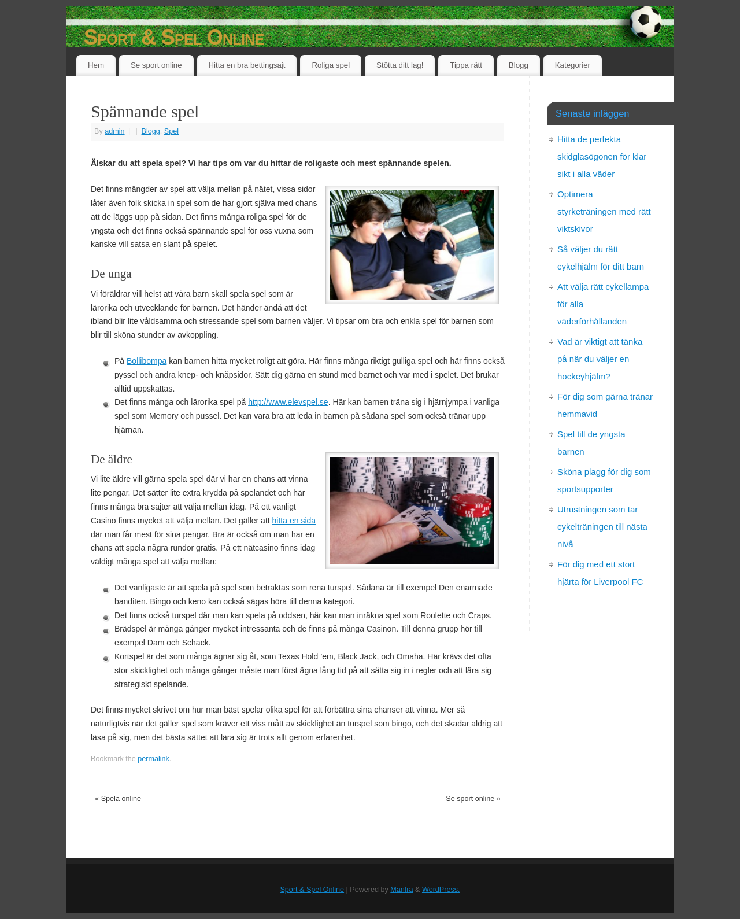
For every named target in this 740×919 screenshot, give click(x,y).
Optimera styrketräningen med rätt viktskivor (604, 211)
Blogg (518, 65)
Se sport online (156, 65)
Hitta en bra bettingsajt (246, 65)
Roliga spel (331, 65)
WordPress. (441, 889)
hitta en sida (294, 520)
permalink (153, 759)
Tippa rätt (466, 65)
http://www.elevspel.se (288, 402)
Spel (171, 131)
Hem (96, 65)
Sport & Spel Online (174, 37)
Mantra (401, 889)
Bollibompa (146, 361)
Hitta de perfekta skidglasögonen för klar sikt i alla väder (601, 156)
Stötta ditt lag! (399, 65)
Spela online (118, 799)
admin (114, 131)
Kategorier (572, 65)
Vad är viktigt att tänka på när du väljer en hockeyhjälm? (599, 359)
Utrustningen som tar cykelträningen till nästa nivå (602, 526)
